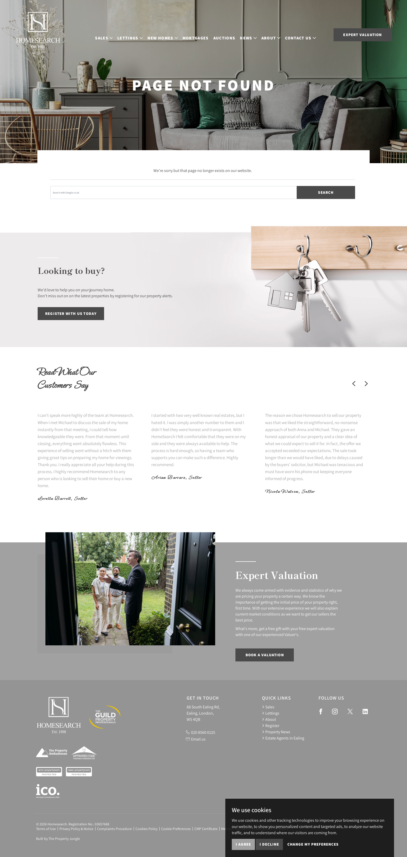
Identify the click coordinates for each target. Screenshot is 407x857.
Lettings (270, 713)
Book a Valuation (265, 654)
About (269, 719)
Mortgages (201, 34)
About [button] (276, 34)
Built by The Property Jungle (58, 838)
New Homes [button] (168, 34)
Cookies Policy (146, 828)
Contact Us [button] (305, 34)
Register (270, 725)
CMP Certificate (206, 828)
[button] (353, 383)
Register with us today (71, 313)
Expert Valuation (362, 34)
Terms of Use (46, 828)
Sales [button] (109, 34)
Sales (268, 706)
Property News (276, 731)
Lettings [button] (135, 34)
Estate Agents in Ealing (283, 738)
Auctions (230, 34)
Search (326, 192)
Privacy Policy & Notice (76, 828)
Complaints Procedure (114, 828)
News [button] (253, 34)
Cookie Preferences (176, 828)
